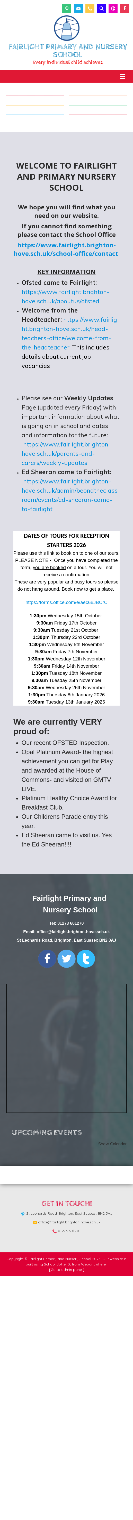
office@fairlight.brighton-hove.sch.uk (73, 1176)
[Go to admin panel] (66, 1513)
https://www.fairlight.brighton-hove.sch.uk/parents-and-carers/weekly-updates (66, 697)
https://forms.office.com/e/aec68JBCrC (66, 846)
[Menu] (122, 76)
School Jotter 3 (57, 1508)
